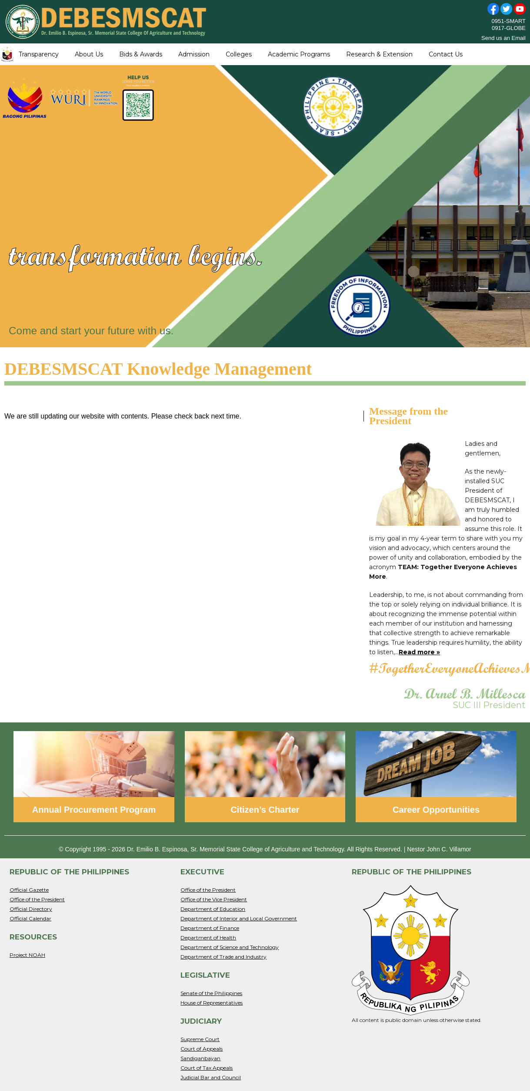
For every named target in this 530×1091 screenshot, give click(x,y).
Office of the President (37, 899)
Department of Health (208, 937)
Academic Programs (299, 54)
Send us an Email (503, 38)
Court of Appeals (201, 1048)
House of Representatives (211, 1002)
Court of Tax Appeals (206, 1068)
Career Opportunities (436, 809)
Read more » (419, 652)
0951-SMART (508, 21)
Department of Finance (209, 928)
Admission (194, 54)
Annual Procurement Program (94, 809)
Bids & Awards (140, 54)
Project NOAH (27, 955)
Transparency (39, 54)
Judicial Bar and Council (210, 1077)
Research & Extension (379, 54)
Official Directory (31, 909)
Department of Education (212, 909)
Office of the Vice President (213, 899)
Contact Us (446, 54)
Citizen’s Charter (264, 809)
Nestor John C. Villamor (439, 849)
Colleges (239, 54)
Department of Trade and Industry (223, 956)
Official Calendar (30, 918)
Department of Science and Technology (229, 947)
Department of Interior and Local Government (238, 918)
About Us (89, 54)
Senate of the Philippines (211, 993)
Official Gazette (29, 890)
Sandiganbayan (200, 1058)
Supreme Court (200, 1039)
